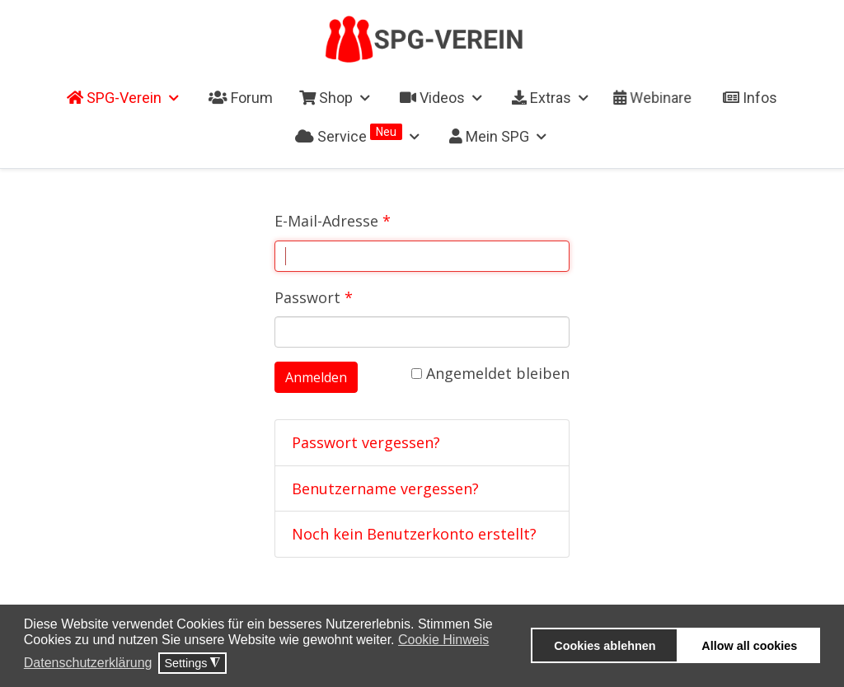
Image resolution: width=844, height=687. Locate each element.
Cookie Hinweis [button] (443, 640)
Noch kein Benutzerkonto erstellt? (414, 534)
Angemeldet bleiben (490, 373)
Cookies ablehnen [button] (604, 645)
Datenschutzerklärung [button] (88, 663)
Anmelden (316, 377)
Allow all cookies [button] (749, 645)
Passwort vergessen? (366, 442)
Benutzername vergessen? (385, 488)
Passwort (313, 297)
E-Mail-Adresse (332, 221)
